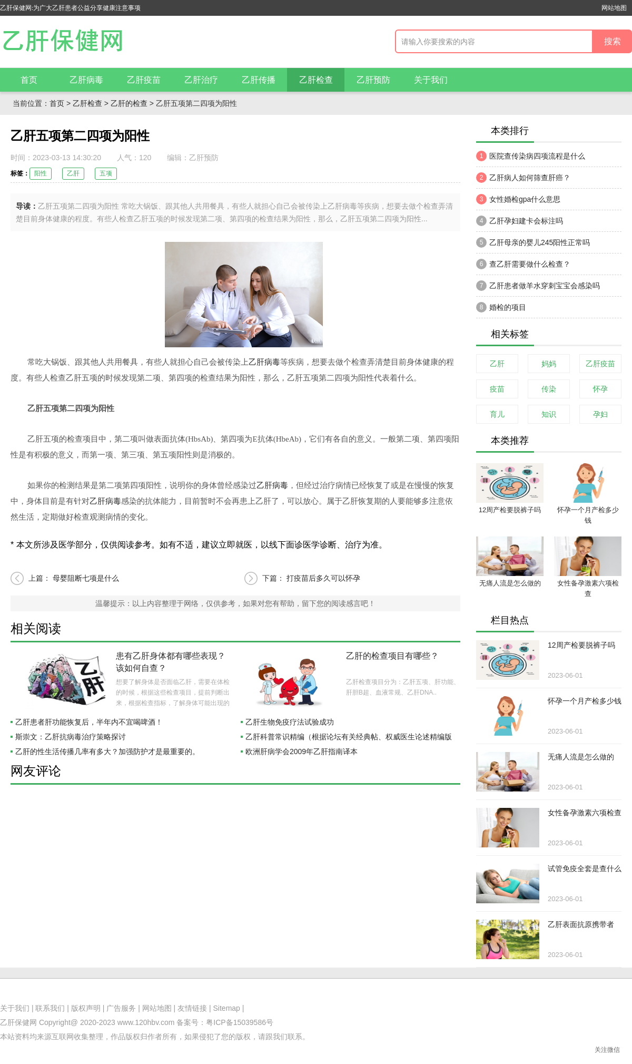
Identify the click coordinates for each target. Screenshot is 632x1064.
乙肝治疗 (201, 79)
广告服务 (121, 1008)
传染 (548, 389)
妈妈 (548, 363)
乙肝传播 (258, 79)
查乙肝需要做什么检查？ (523, 264)
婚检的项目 (501, 307)
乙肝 (73, 173)
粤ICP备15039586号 (239, 1022)
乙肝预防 (373, 79)
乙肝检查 (316, 79)
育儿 (497, 414)
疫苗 (497, 389)
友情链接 (192, 1008)
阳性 (40, 173)
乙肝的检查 (129, 103)
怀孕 (600, 389)
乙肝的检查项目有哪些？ (392, 655)
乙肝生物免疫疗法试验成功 (289, 722)
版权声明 (86, 1008)
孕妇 (600, 414)
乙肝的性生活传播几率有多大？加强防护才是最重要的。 (107, 751)
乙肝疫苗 (144, 79)
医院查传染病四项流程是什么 (530, 156)
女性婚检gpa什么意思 (518, 199)
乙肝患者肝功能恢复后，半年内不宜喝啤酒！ (89, 722)
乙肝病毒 (86, 79)
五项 (106, 173)
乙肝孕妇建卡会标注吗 (519, 221)
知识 (548, 414)
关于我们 (431, 79)
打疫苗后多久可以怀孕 (323, 578)
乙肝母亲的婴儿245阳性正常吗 (533, 242)
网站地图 (614, 8)
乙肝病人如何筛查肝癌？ (523, 177)
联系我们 (50, 1008)
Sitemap (226, 1008)
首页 (29, 79)
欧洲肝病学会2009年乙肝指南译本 (301, 751)
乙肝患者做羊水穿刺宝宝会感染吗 (538, 285)
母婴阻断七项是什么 (86, 578)
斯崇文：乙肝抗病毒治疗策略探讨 (70, 737)
